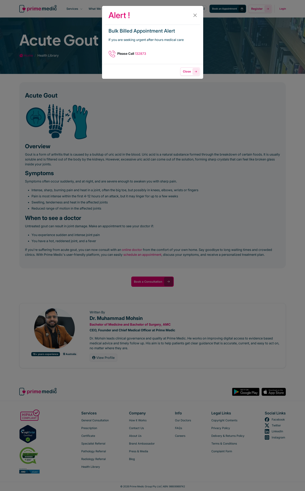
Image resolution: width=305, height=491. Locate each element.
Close (191, 71)
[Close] (195, 15)
